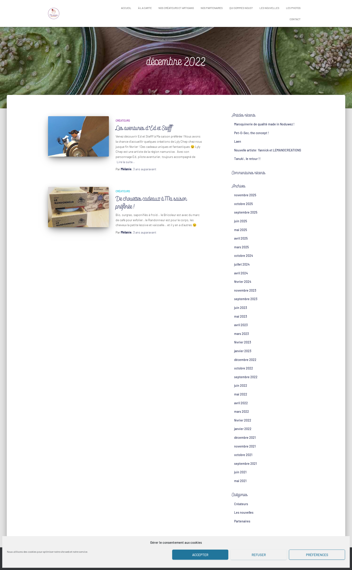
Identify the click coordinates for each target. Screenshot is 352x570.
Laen (237, 141)
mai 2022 (240, 394)
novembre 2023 (245, 290)
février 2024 (242, 282)
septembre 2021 (245, 463)
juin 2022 (240, 385)
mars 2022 (241, 411)
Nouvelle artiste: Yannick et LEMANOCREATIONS (267, 150)
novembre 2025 (245, 195)
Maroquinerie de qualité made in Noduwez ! (264, 124)
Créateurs (123, 120)
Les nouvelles (269, 7)
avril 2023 (241, 325)
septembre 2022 (245, 377)
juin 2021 (240, 472)
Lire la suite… (126, 162)
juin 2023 (240, 308)
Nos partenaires (212, 7)
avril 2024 (241, 273)
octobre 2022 (243, 368)
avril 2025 (241, 238)
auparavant (144, 169)
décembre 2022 (245, 360)
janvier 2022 (242, 429)
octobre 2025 (243, 204)
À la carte (145, 7)
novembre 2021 (245, 446)
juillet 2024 (242, 264)
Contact (295, 19)
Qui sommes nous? (241, 7)
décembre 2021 (245, 437)
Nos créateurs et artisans (176, 7)
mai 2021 (240, 481)
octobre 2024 (243, 256)
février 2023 (242, 342)
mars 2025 (241, 247)
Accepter (200, 555)
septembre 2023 (245, 299)
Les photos (293, 7)
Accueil (126, 7)
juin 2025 (240, 221)
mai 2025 (240, 230)
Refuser (259, 555)
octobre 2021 (243, 455)
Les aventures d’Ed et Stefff (144, 127)
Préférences (317, 555)
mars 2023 (241, 334)
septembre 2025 (245, 212)
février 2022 (242, 420)
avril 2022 (241, 403)
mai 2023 (240, 316)
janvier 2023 (242, 351)
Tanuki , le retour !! (247, 159)
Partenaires (242, 521)
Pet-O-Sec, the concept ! (251, 133)
